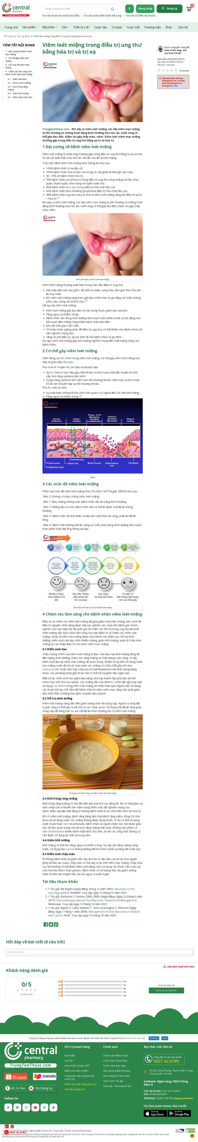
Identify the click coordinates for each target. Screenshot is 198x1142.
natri (66, 824)
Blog (169, 27)
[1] (58, 197)
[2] (86, 300)
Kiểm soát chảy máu (22, 97)
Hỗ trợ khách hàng (77, 1047)
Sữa (64, 27)
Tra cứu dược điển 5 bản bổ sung (102, 15)
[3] (80, 395)
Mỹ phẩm (48, 27)
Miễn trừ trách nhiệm (76, 1070)
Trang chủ (11, 27)
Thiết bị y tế (80, 27)
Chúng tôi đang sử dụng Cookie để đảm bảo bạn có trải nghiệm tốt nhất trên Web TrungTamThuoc (87, 1038)
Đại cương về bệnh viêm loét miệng (18, 53)
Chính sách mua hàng (115, 1060)
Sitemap (107, 1086)
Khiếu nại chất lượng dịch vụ (80, 1084)
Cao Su (70, 849)
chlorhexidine (56, 831)
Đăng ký (172, 8)
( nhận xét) (27, 994)
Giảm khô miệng (21, 93)
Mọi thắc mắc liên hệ (158, 1047)
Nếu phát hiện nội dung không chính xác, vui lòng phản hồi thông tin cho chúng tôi (173, 82)
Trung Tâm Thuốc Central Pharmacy (71, 1130)
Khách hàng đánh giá (27, 970)
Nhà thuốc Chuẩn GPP (76, 1065)
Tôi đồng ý (154, 1038)
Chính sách (110, 1047)
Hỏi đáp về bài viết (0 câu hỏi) (35, 942)
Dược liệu (100, 27)
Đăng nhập (145, 8)
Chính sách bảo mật (135, 1038)
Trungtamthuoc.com (55, 129)
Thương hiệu (152, 27)
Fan (15, 1088)
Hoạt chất (133, 27)
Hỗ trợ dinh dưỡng (22, 83)
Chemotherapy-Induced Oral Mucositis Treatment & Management (96, 900)
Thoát (164, 1038)
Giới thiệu (69, 1055)
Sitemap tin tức (122, 1086)
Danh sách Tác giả (113, 1081)
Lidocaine (48, 669)
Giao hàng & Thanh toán (116, 1075)
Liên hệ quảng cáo (74, 1089)
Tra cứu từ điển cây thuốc (140, 15)
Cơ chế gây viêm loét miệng (17, 59)
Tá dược (117, 27)
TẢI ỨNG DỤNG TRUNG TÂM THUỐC (165, 1106)
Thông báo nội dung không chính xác (79, 1077)
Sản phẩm (29, 27)
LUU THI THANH (162, 1091)
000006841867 (155, 1094)
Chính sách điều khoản (115, 1055)
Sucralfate (59, 686)
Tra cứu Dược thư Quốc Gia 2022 (60, 15)
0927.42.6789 (166, 1061)
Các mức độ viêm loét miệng (17, 66)
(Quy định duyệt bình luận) (180, 966)
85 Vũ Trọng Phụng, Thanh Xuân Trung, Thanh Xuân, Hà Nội (171, 1072)
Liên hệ (183, 27)
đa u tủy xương (75, 187)
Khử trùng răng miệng (18, 88)
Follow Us (11, 1098)
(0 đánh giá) (184, 70)
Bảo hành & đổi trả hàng (116, 1070)
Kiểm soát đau (19, 79)
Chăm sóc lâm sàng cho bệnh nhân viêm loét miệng (18, 73)
